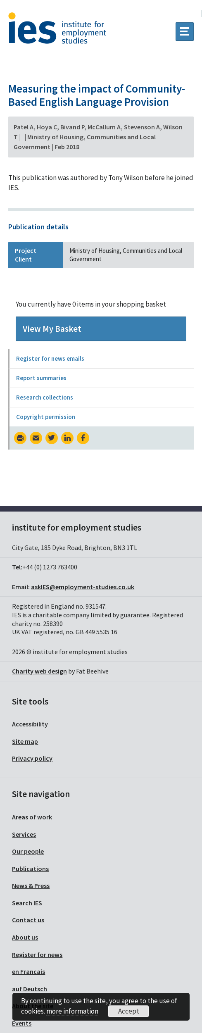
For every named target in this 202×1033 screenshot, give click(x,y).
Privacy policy (32, 758)
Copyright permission (45, 417)
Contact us (28, 920)
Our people (28, 851)
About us (25, 937)
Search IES (27, 903)
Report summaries (41, 378)
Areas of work (32, 817)
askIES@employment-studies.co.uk (82, 587)
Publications (30, 868)
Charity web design (39, 671)
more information (72, 1011)
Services (24, 834)
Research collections (44, 397)
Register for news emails (50, 358)
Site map (25, 741)
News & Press (31, 885)
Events (21, 1023)
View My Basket (52, 328)
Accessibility (30, 724)
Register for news (37, 954)
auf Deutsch (29, 989)
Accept (128, 1011)
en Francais (28, 971)
